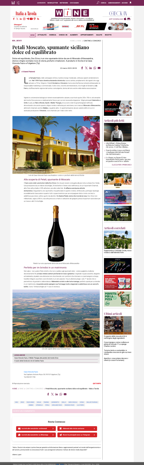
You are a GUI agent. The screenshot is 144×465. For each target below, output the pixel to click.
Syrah (82, 396)
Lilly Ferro (80, 399)
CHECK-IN (63, 35)
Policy (62, 458)
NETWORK (64, 3)
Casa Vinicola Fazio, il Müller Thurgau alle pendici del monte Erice (36, 358)
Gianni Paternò (29, 72)
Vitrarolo (39, 399)
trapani (46, 396)
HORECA (52, 35)
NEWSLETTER (52, 3)
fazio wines (30, 396)
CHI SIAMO (74, 3)
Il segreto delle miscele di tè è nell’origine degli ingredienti (115, 337)
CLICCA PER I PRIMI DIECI (122, 165)
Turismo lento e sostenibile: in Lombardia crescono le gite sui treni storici (117, 352)
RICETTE (108, 35)
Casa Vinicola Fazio (31, 366)
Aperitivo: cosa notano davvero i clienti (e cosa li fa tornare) (116, 359)
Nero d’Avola (73, 396)
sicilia (39, 396)
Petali (47, 399)
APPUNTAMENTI (87, 35)
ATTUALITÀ (42, 35)
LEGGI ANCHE (19, 355)
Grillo (64, 396)
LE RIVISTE (41, 3)
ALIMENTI (74, 35)
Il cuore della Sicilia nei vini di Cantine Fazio (29, 361)
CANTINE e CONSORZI (92, 41)
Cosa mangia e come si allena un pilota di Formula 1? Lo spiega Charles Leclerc (116, 344)
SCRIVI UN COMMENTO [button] (24, 405)
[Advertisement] (118, 70)
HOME (72, 41)
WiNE (32, 35)
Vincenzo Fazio (69, 399)
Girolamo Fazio (57, 399)
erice (22, 396)
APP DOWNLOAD (116, 19)
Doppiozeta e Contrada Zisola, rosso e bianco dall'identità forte (117, 251)
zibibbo (31, 399)
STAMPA (97, 378)
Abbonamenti (114, 3)
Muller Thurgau (92, 396)
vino (16, 396)
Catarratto (55, 396)
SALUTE (99, 35)
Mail (57, 458)
